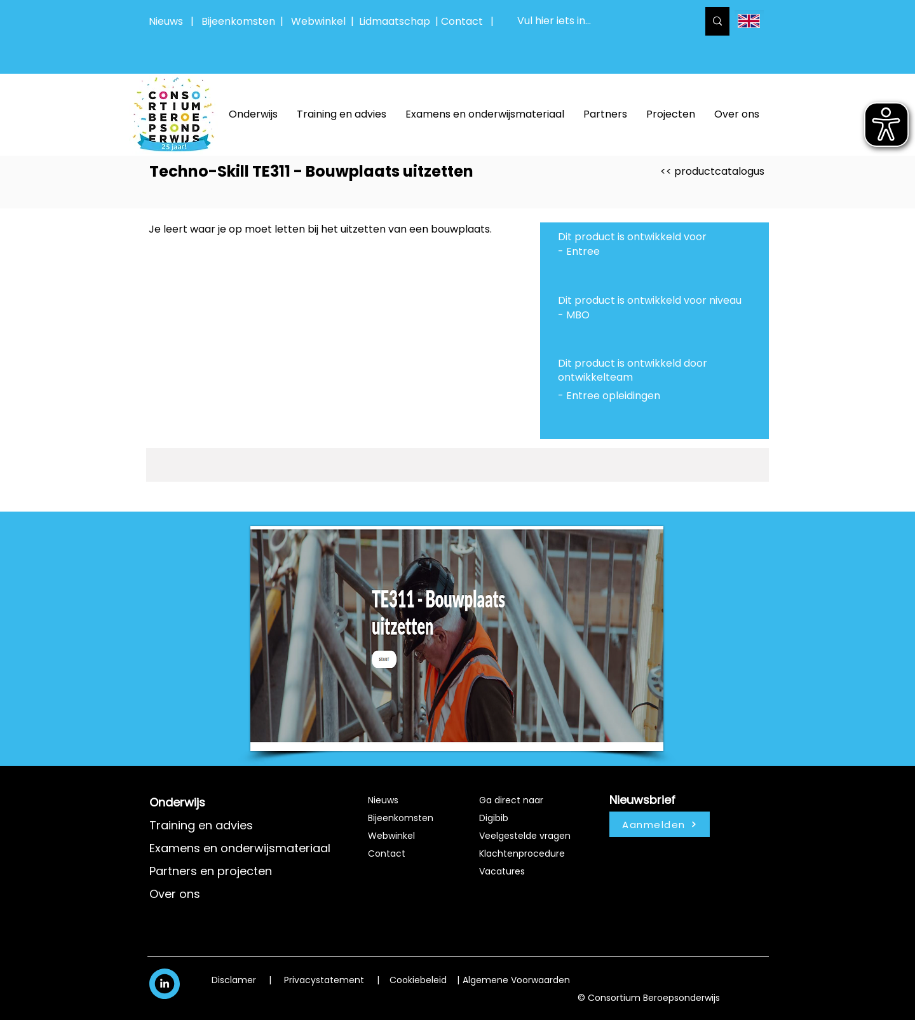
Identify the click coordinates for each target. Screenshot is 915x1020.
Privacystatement (324, 980)
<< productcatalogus (712, 171)
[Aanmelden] (659, 824)
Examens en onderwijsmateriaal (239, 848)
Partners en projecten (210, 871)
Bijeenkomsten (240, 21)
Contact (386, 853)
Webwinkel (321, 21)
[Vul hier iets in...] (598, 21)
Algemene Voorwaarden (516, 980)
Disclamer (234, 980)
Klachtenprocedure (522, 853)
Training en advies (201, 825)
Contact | (468, 21)
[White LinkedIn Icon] (164, 983)
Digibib (493, 818)
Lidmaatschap (394, 21)
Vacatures (502, 871)
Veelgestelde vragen (525, 835)
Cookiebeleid (418, 980)
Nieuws (166, 21)
